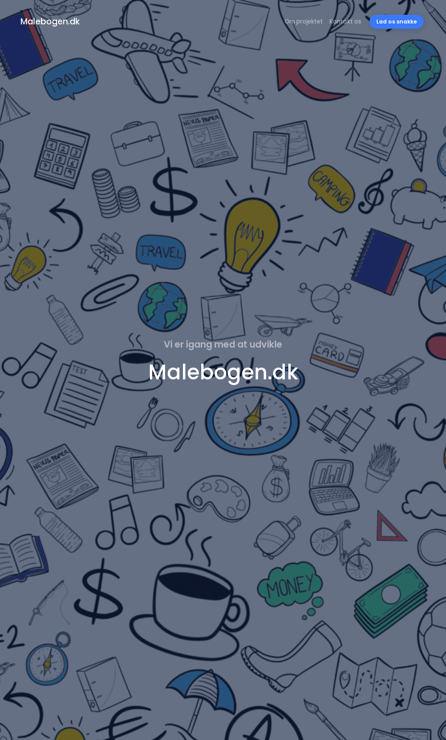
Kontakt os (345, 21)
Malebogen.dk (50, 21)
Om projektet (303, 21)
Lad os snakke (396, 21)
